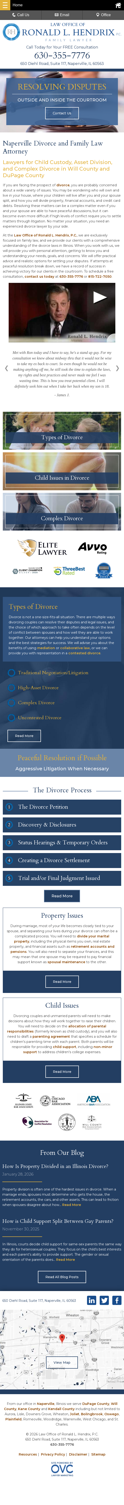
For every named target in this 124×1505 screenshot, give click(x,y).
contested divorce (84, 654)
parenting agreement (51, 1038)
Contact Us (62, 113)
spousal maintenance (66, 963)
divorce (62, 185)
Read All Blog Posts (62, 1278)
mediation (46, 649)
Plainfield (13, 1420)
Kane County (29, 1410)
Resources (28, 1455)
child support (64, 1048)
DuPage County (95, 1405)
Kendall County (61, 1410)
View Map (62, 1364)
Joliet (74, 1415)
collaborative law (75, 649)
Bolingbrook (92, 1415)
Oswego (111, 1415)
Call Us (20, 15)
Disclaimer (78, 1455)
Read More (24, 737)
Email (62, 15)
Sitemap (98, 1455)
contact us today (39, 276)
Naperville (45, 1405)
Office (103, 15)
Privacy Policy (53, 1455)
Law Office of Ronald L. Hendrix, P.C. (45, 235)
